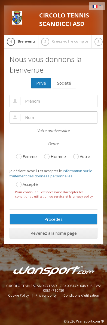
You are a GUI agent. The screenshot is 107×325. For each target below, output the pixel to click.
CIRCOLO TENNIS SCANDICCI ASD (50, 19)
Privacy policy (46, 295)
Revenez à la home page (53, 233)
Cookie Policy (19, 295)
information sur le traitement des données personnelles (51, 173)
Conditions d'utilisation (81, 295)
